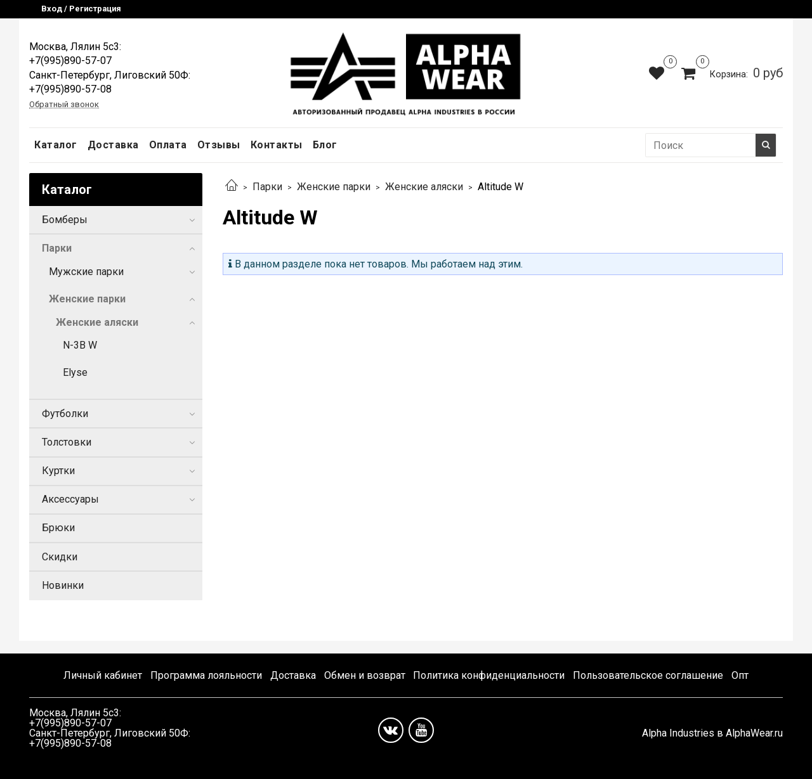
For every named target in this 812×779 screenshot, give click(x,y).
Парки (267, 187)
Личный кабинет (102, 675)
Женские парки (333, 187)
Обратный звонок (64, 105)
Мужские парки (86, 272)
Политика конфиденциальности (489, 675)
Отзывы (218, 145)
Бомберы (65, 220)
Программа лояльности (206, 675)
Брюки (58, 528)
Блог (325, 145)
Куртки (58, 471)
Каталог (55, 145)
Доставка (113, 145)
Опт (740, 675)
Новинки (63, 585)
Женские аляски (424, 187)
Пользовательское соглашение (648, 675)
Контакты (277, 145)
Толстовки (66, 442)
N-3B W (80, 345)
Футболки (65, 414)
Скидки (59, 557)
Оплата (168, 145)
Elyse (75, 372)
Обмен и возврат (364, 675)
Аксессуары (70, 499)
